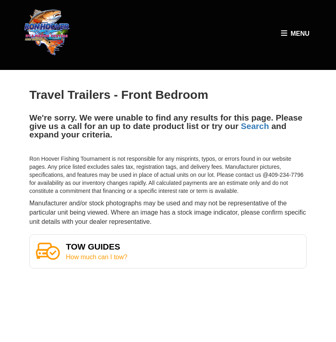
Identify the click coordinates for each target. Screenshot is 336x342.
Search (255, 126)
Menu (296, 35)
